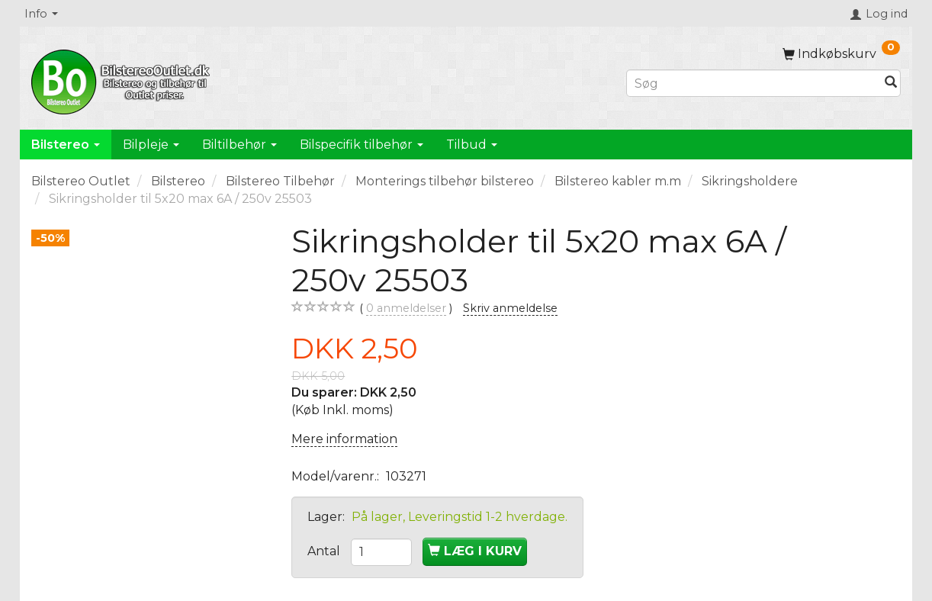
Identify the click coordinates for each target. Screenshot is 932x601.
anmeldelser (406, 308)
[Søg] (891, 83)
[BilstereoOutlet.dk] (122, 79)
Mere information (344, 439)
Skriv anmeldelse (510, 308)
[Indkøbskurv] (841, 54)
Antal (325, 551)
